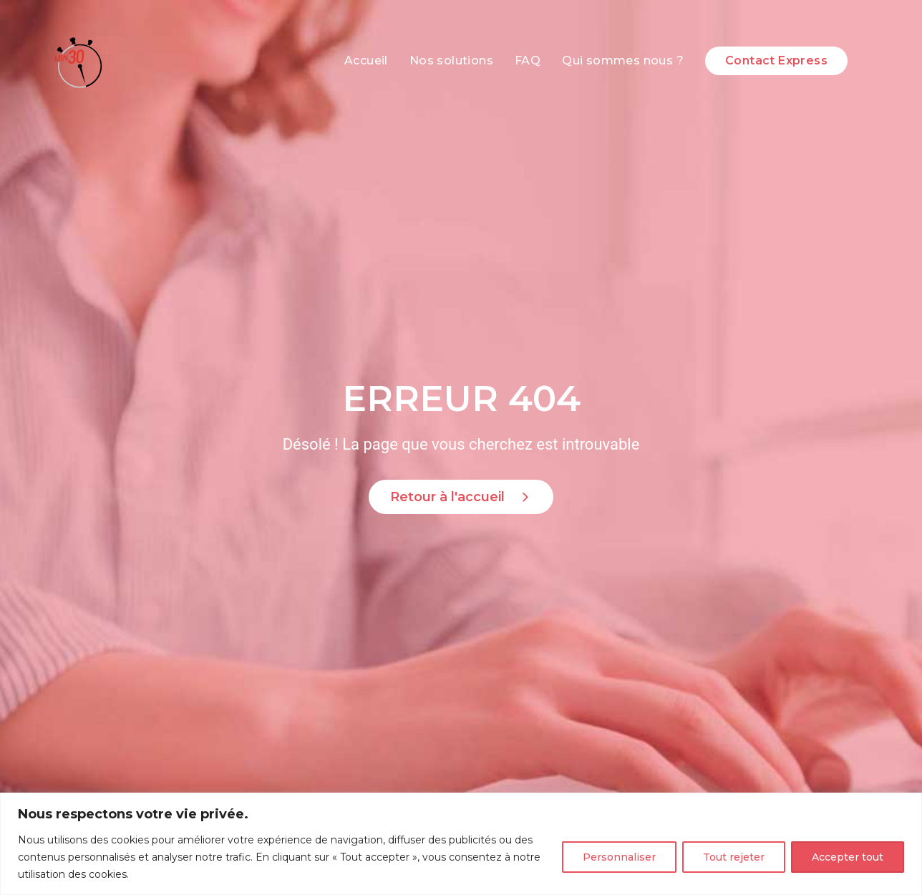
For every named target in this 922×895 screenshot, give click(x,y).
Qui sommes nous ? (623, 60)
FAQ (527, 60)
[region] (461, 844)
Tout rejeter (734, 857)
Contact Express (776, 60)
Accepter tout (847, 857)
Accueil (366, 60)
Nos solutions (451, 60)
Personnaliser (619, 857)
